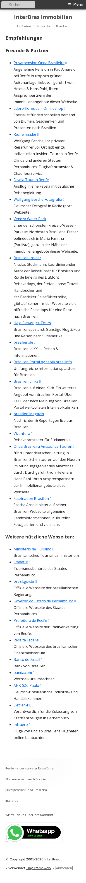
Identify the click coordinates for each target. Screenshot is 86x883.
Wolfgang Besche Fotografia (39, 199)
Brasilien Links (27, 381)
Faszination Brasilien (33, 498)
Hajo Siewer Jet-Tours (34, 322)
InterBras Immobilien (43, 17)
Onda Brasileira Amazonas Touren (44, 446)
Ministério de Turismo (34, 549)
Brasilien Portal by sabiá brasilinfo (44, 361)
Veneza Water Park (31, 218)
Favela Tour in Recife (33, 179)
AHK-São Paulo (28, 685)
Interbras (11, 801)
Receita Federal (28, 640)
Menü (78, 4)
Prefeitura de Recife (32, 620)
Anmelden (64, 868)
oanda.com (24, 672)
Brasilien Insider (29, 257)
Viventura (23, 433)
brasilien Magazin (30, 413)
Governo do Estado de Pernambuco (45, 601)
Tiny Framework (38, 868)
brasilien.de (25, 342)
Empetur (22, 561)
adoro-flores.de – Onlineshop (40, 108)
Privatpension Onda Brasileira (40, 62)
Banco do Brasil (28, 659)
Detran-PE (24, 705)
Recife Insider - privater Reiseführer (30, 768)
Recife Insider (26, 134)
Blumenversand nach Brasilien (26, 779)
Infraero (22, 724)
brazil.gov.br (25, 581)
